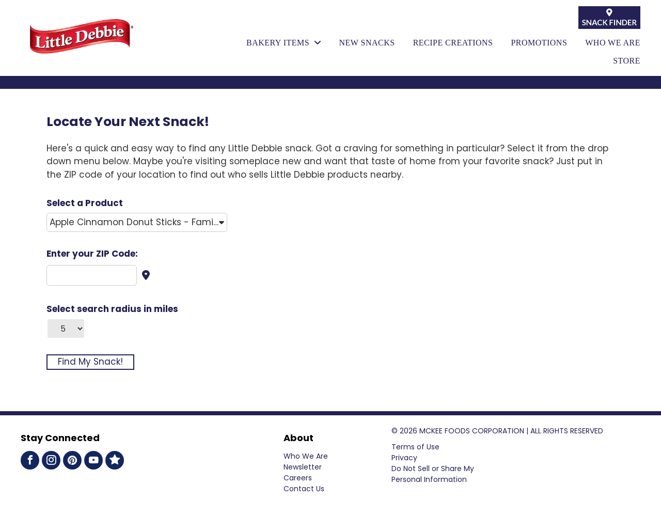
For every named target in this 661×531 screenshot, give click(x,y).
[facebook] (30, 461)
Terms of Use (415, 447)
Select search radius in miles (112, 309)
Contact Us (304, 488)
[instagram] (51, 461)
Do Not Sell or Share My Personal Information (432, 474)
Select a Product (84, 203)
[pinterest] (72, 461)
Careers (298, 478)
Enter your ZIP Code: (92, 253)
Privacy (404, 457)
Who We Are (306, 456)
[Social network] (114, 461)
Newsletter (303, 467)
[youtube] (93, 461)
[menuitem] (274, 43)
